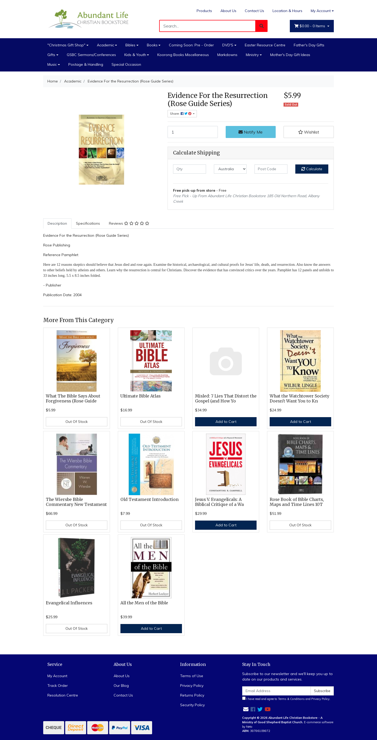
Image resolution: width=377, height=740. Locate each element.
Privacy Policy (191, 685)
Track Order (57, 685)
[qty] (189, 169)
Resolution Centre (62, 695)
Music (52, 64)
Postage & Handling (85, 64)
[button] (309, 132)
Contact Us (254, 10)
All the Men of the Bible (144, 602)
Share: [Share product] (181, 113)
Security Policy (192, 705)
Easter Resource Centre (265, 45)
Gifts (51, 54)
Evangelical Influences (69, 602)
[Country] (230, 169)
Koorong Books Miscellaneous (183, 54)
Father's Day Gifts (309, 45)
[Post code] (270, 169)
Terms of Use (191, 675)
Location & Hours (287, 10)
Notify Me (251, 132)
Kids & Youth (135, 54)
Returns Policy (192, 695)
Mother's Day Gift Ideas (290, 54)
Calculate (311, 169)
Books (152, 45)
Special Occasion (126, 64)
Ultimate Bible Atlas (140, 396)
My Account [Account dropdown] (321, 10)
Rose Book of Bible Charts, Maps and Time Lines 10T (297, 502)
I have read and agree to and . (286, 699)
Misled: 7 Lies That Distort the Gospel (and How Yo (226, 399)
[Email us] (245, 709)
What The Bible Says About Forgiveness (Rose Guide (73, 399)
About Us (228, 10)
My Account (57, 675)
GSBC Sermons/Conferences (91, 54)
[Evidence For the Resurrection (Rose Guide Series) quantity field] (193, 132)
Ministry (252, 54)
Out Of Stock (76, 421)
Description (57, 223)
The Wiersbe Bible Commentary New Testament (76, 502)
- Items (310, 26)
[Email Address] (276, 690)
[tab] (57, 223)
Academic (105, 45)
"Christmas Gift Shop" (66, 45)
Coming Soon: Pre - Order (191, 45)
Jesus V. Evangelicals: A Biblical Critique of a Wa (219, 502)
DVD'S (227, 45)
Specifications (88, 223)
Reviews (129, 223)
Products (204, 10)
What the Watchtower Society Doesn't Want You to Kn (299, 399)
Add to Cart (225, 421)
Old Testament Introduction (149, 499)
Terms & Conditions (291, 699)
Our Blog (121, 685)
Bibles (130, 45)
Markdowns (227, 54)
